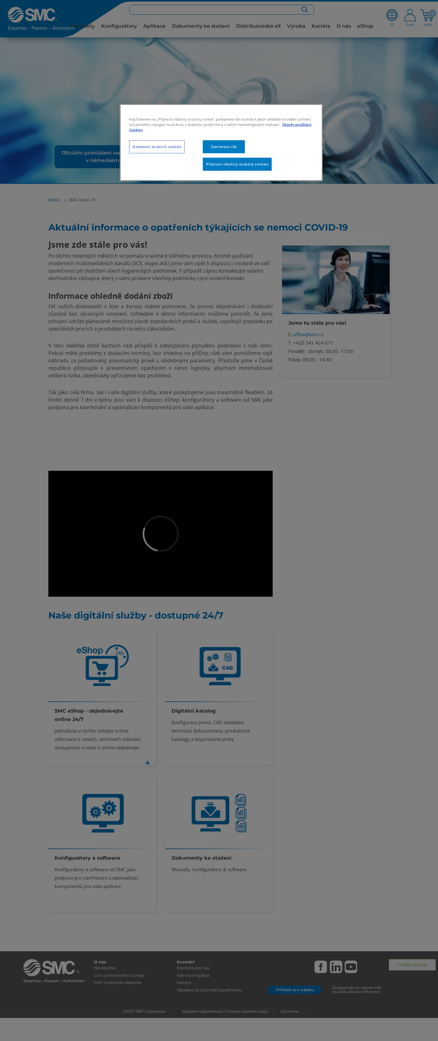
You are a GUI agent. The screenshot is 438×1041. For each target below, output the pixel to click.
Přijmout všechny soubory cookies (237, 164)
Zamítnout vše (223, 146)
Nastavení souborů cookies (157, 146)
